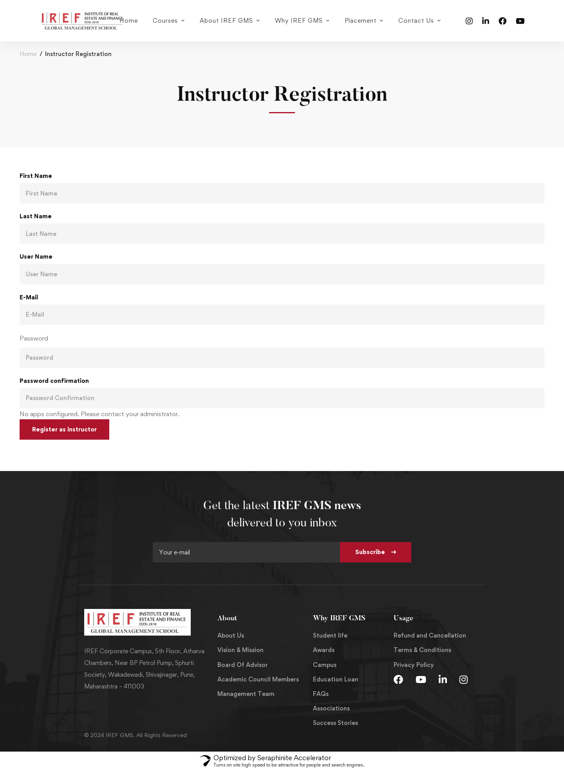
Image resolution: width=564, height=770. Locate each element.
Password (34, 338)
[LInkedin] (443, 679)
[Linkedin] (485, 20)
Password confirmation (54, 380)
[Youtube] (520, 20)
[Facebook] (502, 20)
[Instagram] (469, 20)
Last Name (36, 216)
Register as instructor (64, 429)
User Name (36, 256)
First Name (36, 175)
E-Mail (29, 297)
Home (28, 54)
